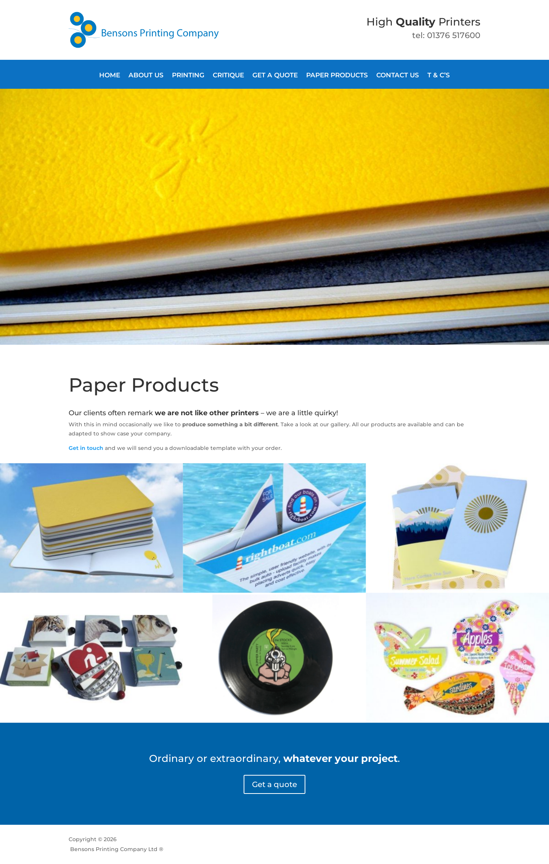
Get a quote (275, 75)
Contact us (397, 75)
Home (109, 75)
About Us (146, 75)
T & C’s (438, 75)
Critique (228, 75)
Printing (188, 75)
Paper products (337, 75)
